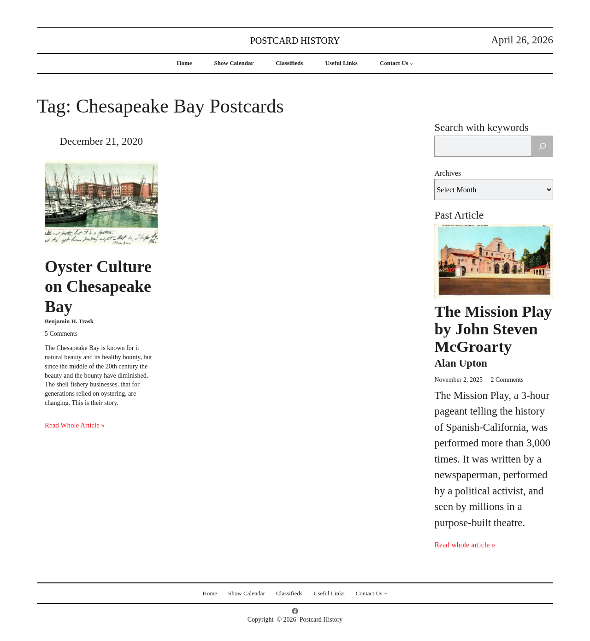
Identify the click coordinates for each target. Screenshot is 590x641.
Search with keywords (481, 127)
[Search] (542, 146)
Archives (447, 173)
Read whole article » (464, 545)
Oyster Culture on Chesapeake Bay (98, 286)
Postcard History (295, 41)
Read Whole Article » (75, 425)
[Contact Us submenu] (411, 63)
